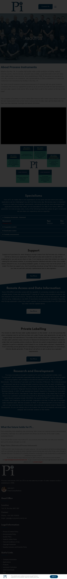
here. (38, 577)
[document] (33, 289)
